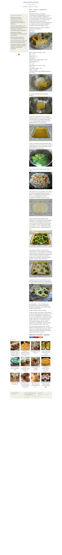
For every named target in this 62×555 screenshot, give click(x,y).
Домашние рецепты (31, 2)
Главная (25, 6)
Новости (30, 6)
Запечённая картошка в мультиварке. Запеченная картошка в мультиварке (19, 34)
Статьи (35, 6)
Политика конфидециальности (28, 394)
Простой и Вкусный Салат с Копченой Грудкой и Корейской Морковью (18, 22)
